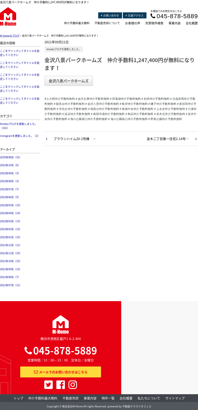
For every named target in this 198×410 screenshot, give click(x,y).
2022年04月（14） (11, 213)
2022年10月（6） (10, 165)
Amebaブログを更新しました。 (63, 49)
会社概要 (192, 23)
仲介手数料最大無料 (77, 23)
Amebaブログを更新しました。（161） (18, 126)
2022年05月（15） (11, 205)
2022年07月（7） (10, 189)
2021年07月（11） (11, 285)
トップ (18, 398)
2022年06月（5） (10, 197)
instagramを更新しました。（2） (20, 136)
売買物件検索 (154, 23)
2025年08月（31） (11, 157)
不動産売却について (107, 23)
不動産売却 (70, 398)
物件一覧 (108, 398)
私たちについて (149, 398)
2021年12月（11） (11, 245)
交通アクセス (134, 15)
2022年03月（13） (11, 221)
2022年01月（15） (11, 237)
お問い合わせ (110, 15)
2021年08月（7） (10, 277)
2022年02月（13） (11, 229)
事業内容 (175, 23)
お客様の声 (132, 23)
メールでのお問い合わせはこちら (60, 372)
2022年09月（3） (10, 173)
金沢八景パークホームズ (68, 81)
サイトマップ (175, 398)
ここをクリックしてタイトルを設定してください (19, 53)
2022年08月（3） (10, 181)
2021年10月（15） (11, 261)
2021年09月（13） (11, 269)
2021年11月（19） (11, 253)
